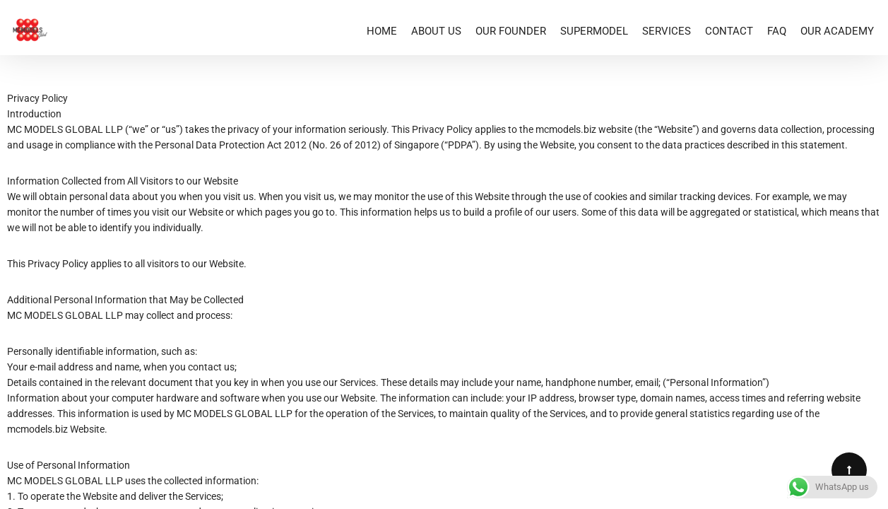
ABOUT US (436, 31)
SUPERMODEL (594, 31)
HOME (382, 31)
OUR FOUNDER (510, 31)
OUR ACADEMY (837, 31)
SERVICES (666, 31)
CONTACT (729, 31)
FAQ (776, 31)
